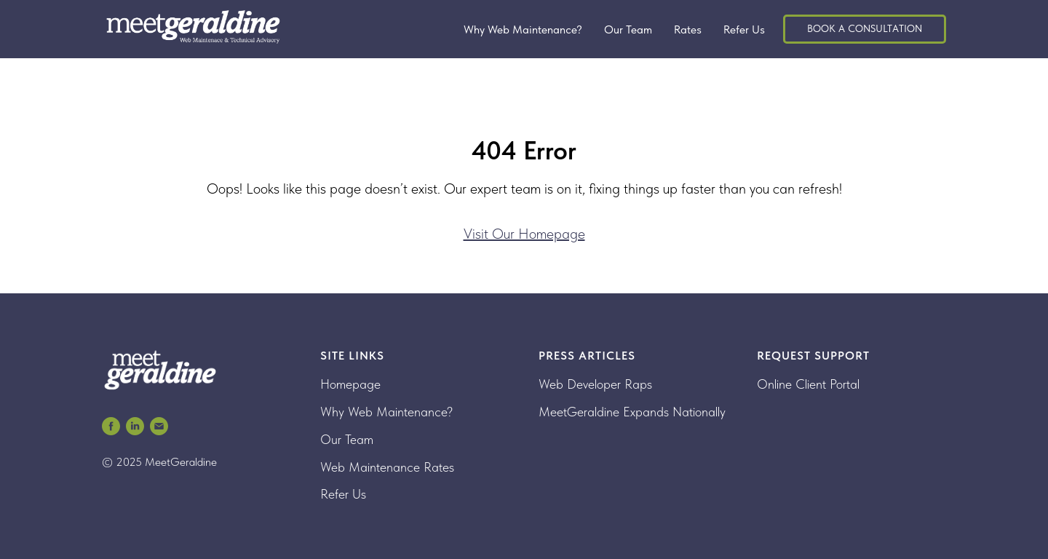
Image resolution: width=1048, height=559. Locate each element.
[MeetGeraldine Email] (159, 426)
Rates (688, 29)
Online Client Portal (808, 384)
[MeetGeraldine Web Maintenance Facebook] (111, 426)
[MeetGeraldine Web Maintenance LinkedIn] (135, 426)
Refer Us (744, 29)
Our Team (628, 29)
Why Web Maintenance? (523, 29)
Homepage (350, 384)
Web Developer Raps (595, 384)
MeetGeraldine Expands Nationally (632, 411)
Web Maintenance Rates (387, 467)
